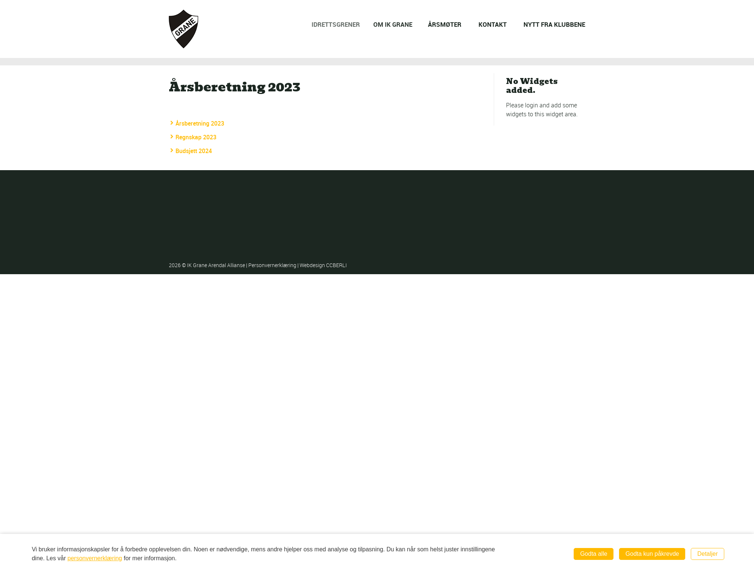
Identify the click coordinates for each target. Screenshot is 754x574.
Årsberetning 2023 (199, 123)
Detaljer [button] (707, 554)
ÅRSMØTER (445, 24)
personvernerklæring (95, 558)
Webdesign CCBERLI (323, 265)
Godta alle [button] (593, 554)
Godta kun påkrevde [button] (652, 554)
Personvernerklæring (272, 265)
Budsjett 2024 (193, 151)
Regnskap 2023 (195, 137)
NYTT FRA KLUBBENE (554, 24)
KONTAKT (492, 24)
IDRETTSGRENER (341, 24)
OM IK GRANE (397, 24)
